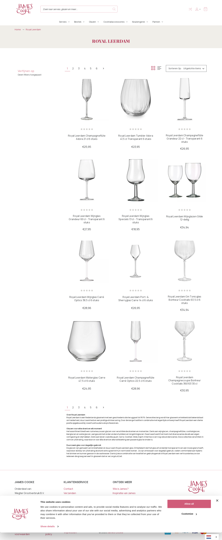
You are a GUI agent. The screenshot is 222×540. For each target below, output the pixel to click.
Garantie (69, 502)
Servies (64, 21)
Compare (190, 9)
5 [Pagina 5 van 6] (93, 68)
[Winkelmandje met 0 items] (205, 9)
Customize (189, 521)
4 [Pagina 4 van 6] (86, 68)
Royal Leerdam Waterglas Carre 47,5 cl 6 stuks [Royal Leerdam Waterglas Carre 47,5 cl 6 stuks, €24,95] (86, 379)
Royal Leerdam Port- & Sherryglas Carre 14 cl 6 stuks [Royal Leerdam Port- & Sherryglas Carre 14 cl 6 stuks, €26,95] (135, 299)
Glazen (94, 21)
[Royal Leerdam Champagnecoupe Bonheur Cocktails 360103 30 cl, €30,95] (184, 341)
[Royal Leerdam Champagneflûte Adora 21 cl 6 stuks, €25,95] (87, 99)
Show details (47, 534)
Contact (68, 489)
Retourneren (71, 497)
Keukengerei (140, 21)
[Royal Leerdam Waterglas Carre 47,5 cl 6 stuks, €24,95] (87, 341)
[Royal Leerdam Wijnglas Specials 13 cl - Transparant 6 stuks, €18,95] (135, 180)
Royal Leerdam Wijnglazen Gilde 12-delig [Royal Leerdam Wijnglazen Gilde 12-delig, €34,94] (184, 218)
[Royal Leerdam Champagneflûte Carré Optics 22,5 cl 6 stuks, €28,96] (135, 341)
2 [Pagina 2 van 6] (73, 68)
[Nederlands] (212, 537)
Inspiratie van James (124, 493)
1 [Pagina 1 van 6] (67, 68)
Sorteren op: (175, 68)
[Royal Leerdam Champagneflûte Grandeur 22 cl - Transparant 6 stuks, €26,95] (184, 99)
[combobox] (212, 537)
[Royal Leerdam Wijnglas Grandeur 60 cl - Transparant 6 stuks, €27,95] (87, 180)
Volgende (106, 68)
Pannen (157, 21)
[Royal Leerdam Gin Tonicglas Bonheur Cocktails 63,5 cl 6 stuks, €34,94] (184, 261)
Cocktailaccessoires (115, 21)
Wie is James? (121, 489)
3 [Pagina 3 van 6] (80, 68)
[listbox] (194, 68)
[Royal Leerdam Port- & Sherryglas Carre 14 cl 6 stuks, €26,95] (135, 261)
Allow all (189, 511)
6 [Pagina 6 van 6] (99, 68)
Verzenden (70, 493)
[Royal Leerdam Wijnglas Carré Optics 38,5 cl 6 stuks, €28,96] (87, 261)
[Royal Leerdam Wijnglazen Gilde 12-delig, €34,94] (184, 180)
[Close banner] (217, 508)
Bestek (79, 21)
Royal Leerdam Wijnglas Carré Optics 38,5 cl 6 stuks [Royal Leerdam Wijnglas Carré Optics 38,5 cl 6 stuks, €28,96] (86, 299)
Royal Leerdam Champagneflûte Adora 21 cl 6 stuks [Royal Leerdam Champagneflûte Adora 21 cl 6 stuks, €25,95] (86, 137)
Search (114, 9)
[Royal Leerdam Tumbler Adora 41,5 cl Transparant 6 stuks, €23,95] (135, 99)
